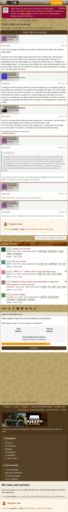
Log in (15, 407)
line (49, 287)
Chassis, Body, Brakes (29, 251)
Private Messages (13, 476)
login (21, 508)
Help (63, 410)
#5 (62, 194)
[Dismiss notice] (60, 8)
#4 (62, 147)
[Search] (65, 2)
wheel (59, 274)
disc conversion (53, 297)
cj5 (46, 264)
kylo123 (8, 251)
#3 (62, 116)
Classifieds (11, 455)
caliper (9, 254)
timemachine (10, 287)
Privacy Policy (52, 410)
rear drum (31, 300)
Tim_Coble (9, 297)
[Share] (62, 45)
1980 (40, 274)
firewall (44, 287)
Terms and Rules (37, 410)
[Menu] (3, 2)
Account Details (12, 470)
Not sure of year (19, 261)
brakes (61, 251)
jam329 (8, 264)
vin (60, 264)
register (13, 508)
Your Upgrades (12, 479)
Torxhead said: (8, 153)
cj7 (44, 274)
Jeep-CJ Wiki (25, 14)
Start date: (23, 28)
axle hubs (44, 297)
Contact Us (23, 410)
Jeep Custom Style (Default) (41, 407)
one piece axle (21, 300)
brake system (53, 251)
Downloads (11, 452)
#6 (62, 212)
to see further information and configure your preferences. (33, 496)
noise (54, 274)
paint (54, 287)
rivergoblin (7, 28)
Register (24, 407)
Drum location (19, 294)
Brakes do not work (21, 249)
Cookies (6, 407)
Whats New (11, 446)
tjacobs (8, 274)
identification (53, 264)
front (48, 274)
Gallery (9, 449)
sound (64, 287)
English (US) (59, 407)
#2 (62, 83)
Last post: (44, 28)
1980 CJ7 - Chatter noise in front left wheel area (34, 271)
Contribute (34, 348)
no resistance (17, 254)
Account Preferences (14, 473)
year (64, 264)
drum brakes (11, 300)
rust (59, 287)
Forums (10, 443)
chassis (41, 264)
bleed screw (42, 251)
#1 (65, 45)
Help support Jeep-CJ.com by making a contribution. (26, 318)
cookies (18, 490)
